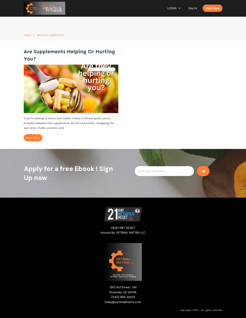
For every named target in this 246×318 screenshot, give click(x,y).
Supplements (106, 69)
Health (93, 69)
